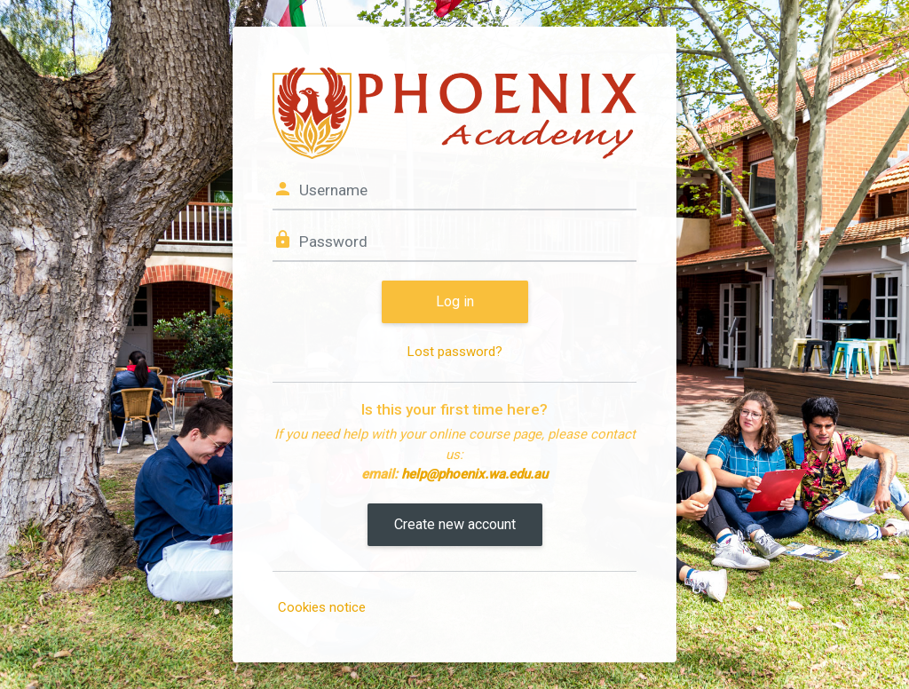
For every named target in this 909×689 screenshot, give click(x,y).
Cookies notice (322, 607)
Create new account (455, 524)
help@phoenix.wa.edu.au (474, 474)
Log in (455, 301)
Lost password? (454, 352)
